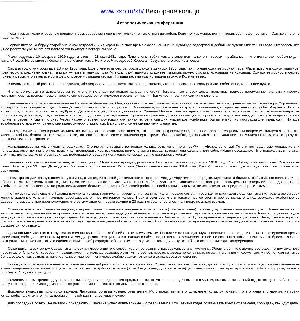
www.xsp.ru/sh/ (122, 11)
